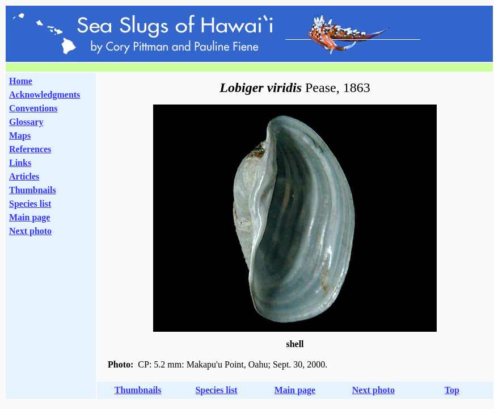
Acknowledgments (44, 94)
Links (20, 163)
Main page (29, 217)
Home (20, 81)
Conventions (33, 108)
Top (452, 390)
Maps (20, 135)
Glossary (26, 122)
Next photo (373, 390)
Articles (24, 176)
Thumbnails (32, 190)
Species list (30, 203)
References (30, 149)
